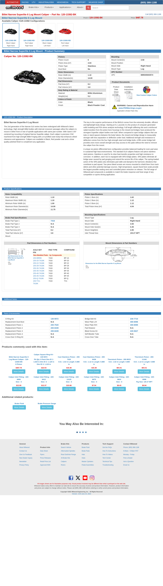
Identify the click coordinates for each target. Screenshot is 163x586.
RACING (25, 2)
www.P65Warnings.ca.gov (130, 108)
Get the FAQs (107, 536)
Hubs (83, 547)
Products (49, 7)
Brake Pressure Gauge (47, 463)
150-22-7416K (38, 263)
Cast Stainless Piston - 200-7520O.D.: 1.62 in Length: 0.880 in (69, 377)
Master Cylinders (87, 550)
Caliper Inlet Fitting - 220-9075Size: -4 (94, 419)
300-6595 (134, 325)
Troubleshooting (108, 554)
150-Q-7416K (38, 278)
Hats (83, 543)
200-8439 (55, 328)
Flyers (42, 543)
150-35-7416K (38, 271)
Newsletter (23, 550)
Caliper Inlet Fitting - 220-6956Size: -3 (19, 419)
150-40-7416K (38, 273)
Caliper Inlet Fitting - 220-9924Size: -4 (119, 419)
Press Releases (45, 547)
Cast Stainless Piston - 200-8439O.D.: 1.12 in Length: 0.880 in (94, 377)
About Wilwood (24, 536)
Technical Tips (107, 550)
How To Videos (108, 543)
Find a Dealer (127, 547)
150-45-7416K (38, 276)
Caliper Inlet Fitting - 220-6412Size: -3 (44, 419)
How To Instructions (109, 540)
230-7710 (134, 319)
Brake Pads (86, 540)
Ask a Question (128, 550)
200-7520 (55, 325)
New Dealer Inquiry (25, 547)
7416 (53, 221)
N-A (52, 322)
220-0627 (134, 331)
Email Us (126, 554)
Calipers (63, 550)
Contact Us (23, 540)
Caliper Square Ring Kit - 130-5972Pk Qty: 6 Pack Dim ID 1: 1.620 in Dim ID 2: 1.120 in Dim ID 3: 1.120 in (43, 376)
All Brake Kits (65, 547)
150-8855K (37, 258)
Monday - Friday (128, 543)
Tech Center (107, 547)
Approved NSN (45, 554)
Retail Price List (45, 550)
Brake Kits (34, 7)
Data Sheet (44, 540)
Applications (65, 7)
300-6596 (134, 322)
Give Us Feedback (25, 543)
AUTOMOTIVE (12, 2)
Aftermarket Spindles (68, 540)
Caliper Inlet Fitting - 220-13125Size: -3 (69, 419)
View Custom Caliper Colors (147, 95)
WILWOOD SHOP (96, 2)
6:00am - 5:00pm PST (130, 540)
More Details (19, 389)
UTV (33, 2)
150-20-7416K (38, 261)
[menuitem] (33, 8)
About (80, 7)
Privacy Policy (24, 554)
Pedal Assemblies (88, 554)
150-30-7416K (38, 268)
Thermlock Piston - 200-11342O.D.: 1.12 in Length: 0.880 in (144, 377)
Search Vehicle (66, 536)
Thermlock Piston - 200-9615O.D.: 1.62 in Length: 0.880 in (119, 379)
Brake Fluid (19, 463)
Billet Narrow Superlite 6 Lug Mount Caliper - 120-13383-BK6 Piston (19, 377)
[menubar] (55, 8)
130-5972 (55, 319)
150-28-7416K (38, 266)
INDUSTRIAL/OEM (46, 2)
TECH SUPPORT (78, 2)
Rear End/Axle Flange (68, 543)
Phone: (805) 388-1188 (131, 536)
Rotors (63, 554)
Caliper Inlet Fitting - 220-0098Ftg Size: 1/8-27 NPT (144, 419)
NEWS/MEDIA (62, 2)
